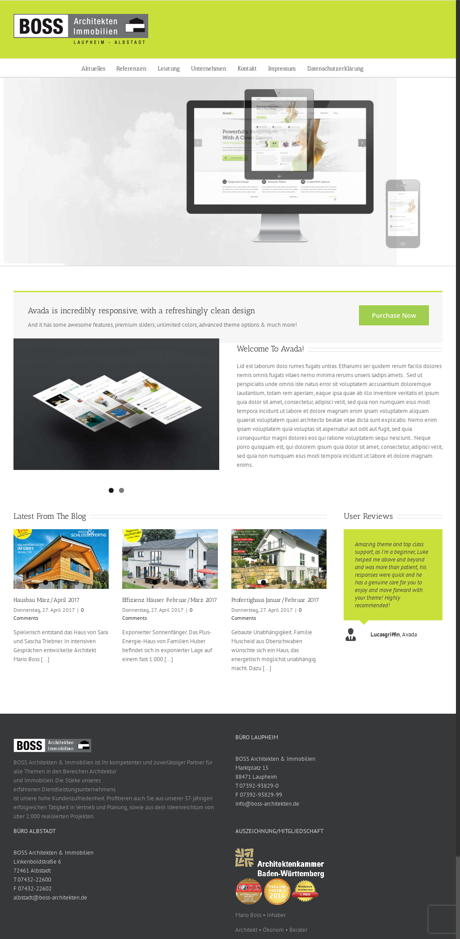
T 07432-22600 (32, 879)
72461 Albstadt (32, 870)
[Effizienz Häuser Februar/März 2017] (169, 559)
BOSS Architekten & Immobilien (275, 759)
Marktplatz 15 (252, 768)
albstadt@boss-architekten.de (50, 897)
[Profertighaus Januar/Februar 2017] (279, 559)
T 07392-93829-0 (257, 786)
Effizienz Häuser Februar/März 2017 (169, 600)
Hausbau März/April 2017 (46, 600)
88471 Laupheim (256, 777)
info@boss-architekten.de (267, 803)
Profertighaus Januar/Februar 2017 (275, 600)
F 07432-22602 (32, 888)
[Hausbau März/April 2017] (61, 559)
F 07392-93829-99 (258, 795)
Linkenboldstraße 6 (37, 861)
